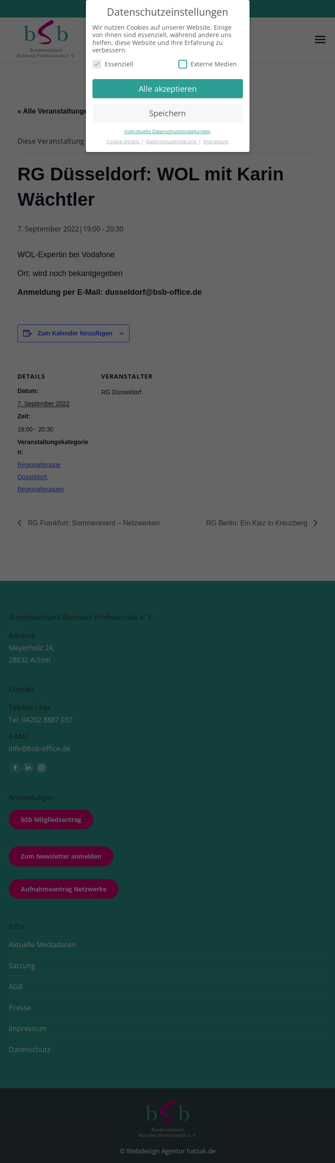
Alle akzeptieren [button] (168, 88)
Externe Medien (207, 64)
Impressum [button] (216, 141)
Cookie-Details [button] (123, 141)
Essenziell (112, 64)
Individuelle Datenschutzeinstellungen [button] (167, 131)
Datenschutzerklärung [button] (172, 141)
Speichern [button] (167, 113)
